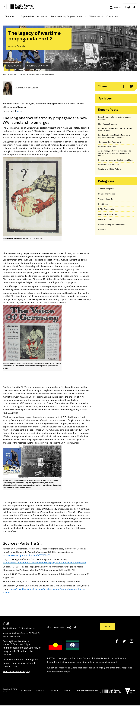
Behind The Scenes (106, 194)
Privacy (67, 690)
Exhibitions (103, 204)
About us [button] (9, 16)
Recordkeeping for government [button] (67, 16)
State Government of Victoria (86, 690)
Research (102, 230)
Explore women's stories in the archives (115, 160)
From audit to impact (107, 147)
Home (4, 74)
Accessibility (26, 690)
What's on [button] (94, 16)
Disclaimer (54, 690)
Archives (105, 98)
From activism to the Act (108, 165)
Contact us (112, 16)
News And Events (105, 219)
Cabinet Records (105, 199)
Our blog (22, 74)
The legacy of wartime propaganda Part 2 (41, 74)
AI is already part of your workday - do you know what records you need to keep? (114, 153)
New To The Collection (107, 214)
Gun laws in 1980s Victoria (109, 169)
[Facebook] (116, 641)
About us (13, 74)
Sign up (107, 626)
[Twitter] (124, 641)
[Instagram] (131, 641)
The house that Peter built (109, 142)
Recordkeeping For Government (112, 225)
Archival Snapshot (106, 189)
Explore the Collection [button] (32, 16)
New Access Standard (107, 124)
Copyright (40, 690)
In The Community (106, 209)
